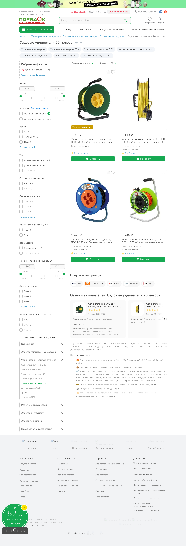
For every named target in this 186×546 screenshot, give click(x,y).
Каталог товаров (27, 458)
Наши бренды (25, 491)
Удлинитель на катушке (33, 49)
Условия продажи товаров (144, 463)
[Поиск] (125, 20)
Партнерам (101, 458)
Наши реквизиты (102, 496)
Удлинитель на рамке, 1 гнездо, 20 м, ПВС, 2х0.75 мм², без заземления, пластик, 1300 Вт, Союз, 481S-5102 (162, 305)
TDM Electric (94, 283)
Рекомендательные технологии (146, 510)
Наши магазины (26, 485)
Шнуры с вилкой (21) (31, 388)
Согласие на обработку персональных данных (143, 504)
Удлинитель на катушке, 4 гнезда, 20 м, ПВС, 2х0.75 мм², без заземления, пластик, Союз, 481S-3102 (104, 305)
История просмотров (28, 481)
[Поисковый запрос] (89, 20)
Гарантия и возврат (65, 475)
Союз (114, 283)
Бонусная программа (142, 474)
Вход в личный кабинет (67, 485)
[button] (36, 29)
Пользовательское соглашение (146, 498)
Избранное (24, 470)
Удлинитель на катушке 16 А (96, 55)
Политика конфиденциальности (147, 485)
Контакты (61, 491)
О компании (100, 491)
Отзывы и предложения (67, 480)
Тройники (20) (27, 392)
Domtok (131, 283)
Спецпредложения (27, 475)
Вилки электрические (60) (33, 374)
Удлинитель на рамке (66, 55)
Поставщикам (101, 469)
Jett (76, 283)
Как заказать (62, 464)
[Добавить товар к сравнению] (108, 72)
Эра (147, 283)
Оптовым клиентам (35, 14)
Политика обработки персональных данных (149, 492)
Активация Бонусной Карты (145, 480)
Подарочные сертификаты (145, 468)
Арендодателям (102, 475)
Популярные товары (28, 464)
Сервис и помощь (66, 458)
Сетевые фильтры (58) (31, 378)
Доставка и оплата (118, 11)
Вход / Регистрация (145, 11)
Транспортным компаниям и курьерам (112, 485)
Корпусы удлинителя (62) (33, 369)
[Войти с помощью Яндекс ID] (165, 11)
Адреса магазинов (28, 11)
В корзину (93, 158)
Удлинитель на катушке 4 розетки (136, 49)
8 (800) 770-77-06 (97, 12)
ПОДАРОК (15, 531)
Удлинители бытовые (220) (34, 365)
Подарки (23, 496)
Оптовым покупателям (105, 480)
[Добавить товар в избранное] (113, 72)
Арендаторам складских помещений (111, 464)
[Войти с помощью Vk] (160, 11)
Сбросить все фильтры (33, 74)
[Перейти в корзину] (162, 20)
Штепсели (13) (28, 397)
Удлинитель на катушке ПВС (98, 49)
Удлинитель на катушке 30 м (35, 55)
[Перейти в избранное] (150, 20)
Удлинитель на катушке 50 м (64, 49)
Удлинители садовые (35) (33, 383)
